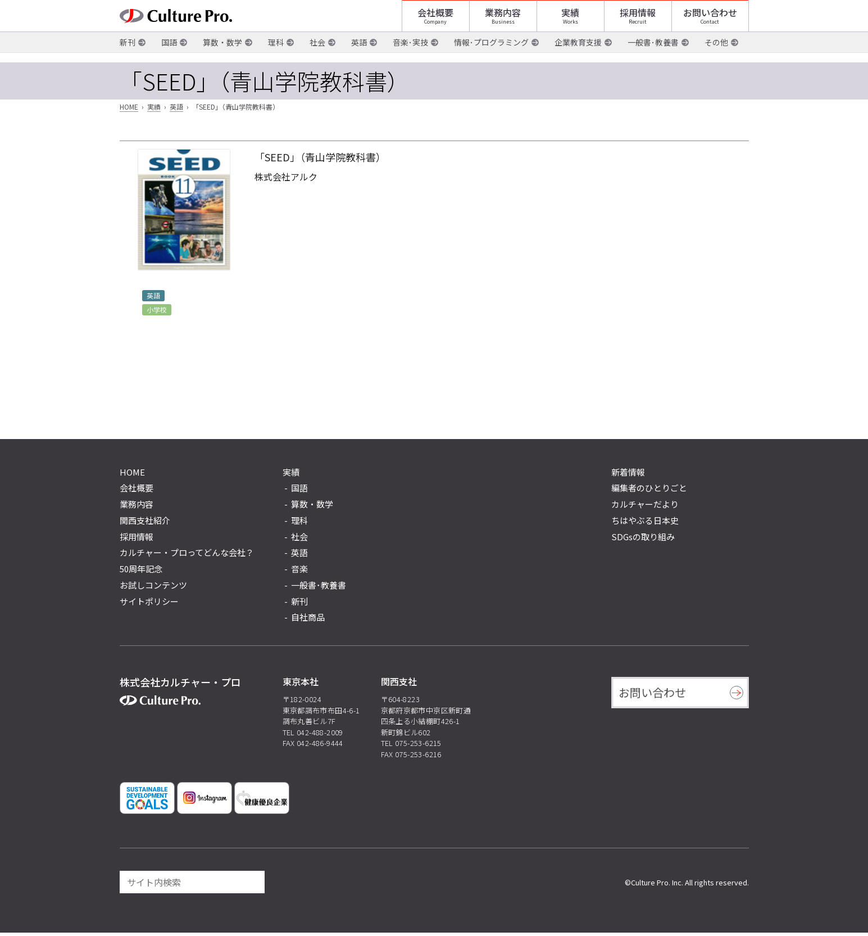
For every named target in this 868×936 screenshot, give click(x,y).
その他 (716, 55)
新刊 (127, 55)
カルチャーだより (645, 507)
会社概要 (435, 19)
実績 (570, 19)
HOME (129, 110)
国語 (169, 55)
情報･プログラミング (491, 55)
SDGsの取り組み (643, 540)
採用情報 (638, 19)
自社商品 (308, 621)
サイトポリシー (149, 605)
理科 (276, 55)
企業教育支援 (578, 55)
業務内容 (503, 19)
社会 (317, 55)
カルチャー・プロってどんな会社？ (187, 556)
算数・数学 (222, 55)
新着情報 (628, 475)
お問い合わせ (710, 19)
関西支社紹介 (145, 524)
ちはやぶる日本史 (645, 524)
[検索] (251, 885)
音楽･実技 (410, 55)
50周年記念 (141, 572)
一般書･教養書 (653, 55)
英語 (359, 55)
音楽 (299, 572)
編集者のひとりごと (649, 492)
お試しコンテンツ (153, 588)
